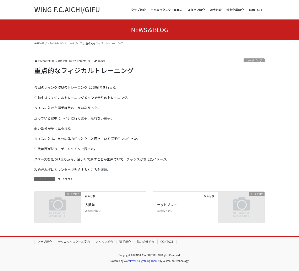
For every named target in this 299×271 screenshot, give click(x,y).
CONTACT (167, 242)
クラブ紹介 (44, 242)
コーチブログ (254, 60)
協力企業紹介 (145, 242)
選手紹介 (125, 242)
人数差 (90, 204)
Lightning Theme (149, 261)
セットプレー (167, 204)
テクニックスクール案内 (74, 242)
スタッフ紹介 (104, 242)
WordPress (130, 261)
